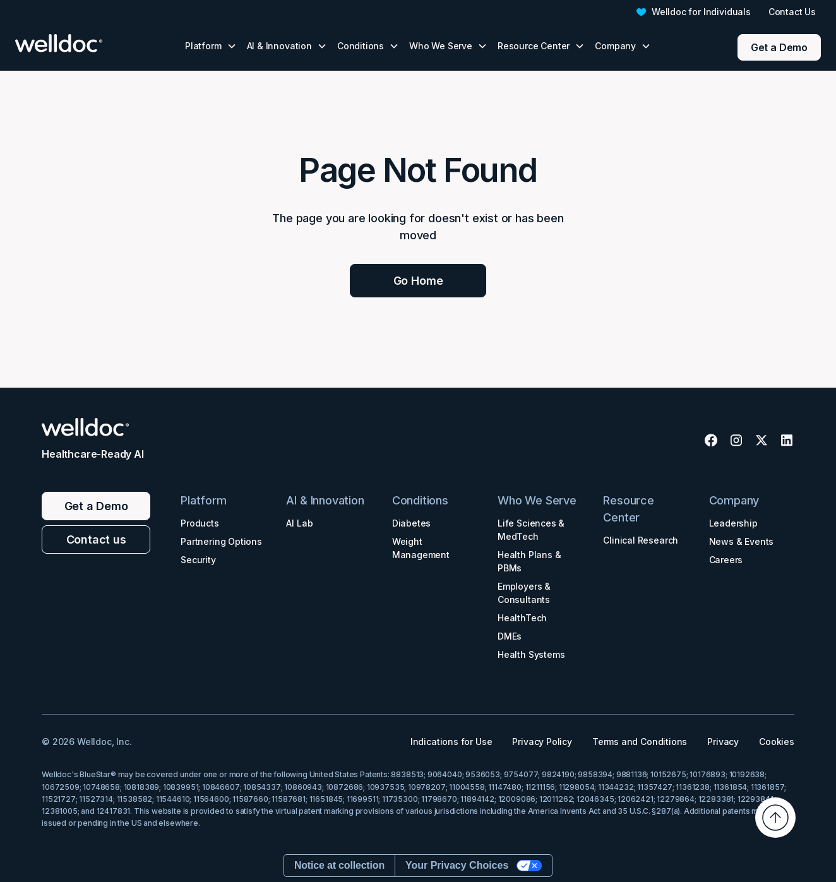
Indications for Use (451, 741)
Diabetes (411, 523)
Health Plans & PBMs (529, 561)
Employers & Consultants (524, 593)
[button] (211, 45)
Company (734, 500)
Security (198, 559)
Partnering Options (221, 541)
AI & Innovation (325, 500)
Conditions (420, 500)
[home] (77, 43)
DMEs (510, 636)
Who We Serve (537, 500)
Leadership (733, 523)
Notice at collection (339, 865)
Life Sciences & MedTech (531, 530)
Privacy (723, 741)
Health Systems (531, 654)
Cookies (776, 741)
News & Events (741, 541)
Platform (204, 500)
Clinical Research (640, 540)
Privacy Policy (541, 741)
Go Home (418, 280)
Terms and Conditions (639, 741)
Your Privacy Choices (456, 865)
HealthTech (522, 617)
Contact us (96, 539)
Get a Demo (779, 47)
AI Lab (299, 523)
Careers (726, 559)
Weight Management (421, 548)
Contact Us (792, 11)
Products (200, 523)
